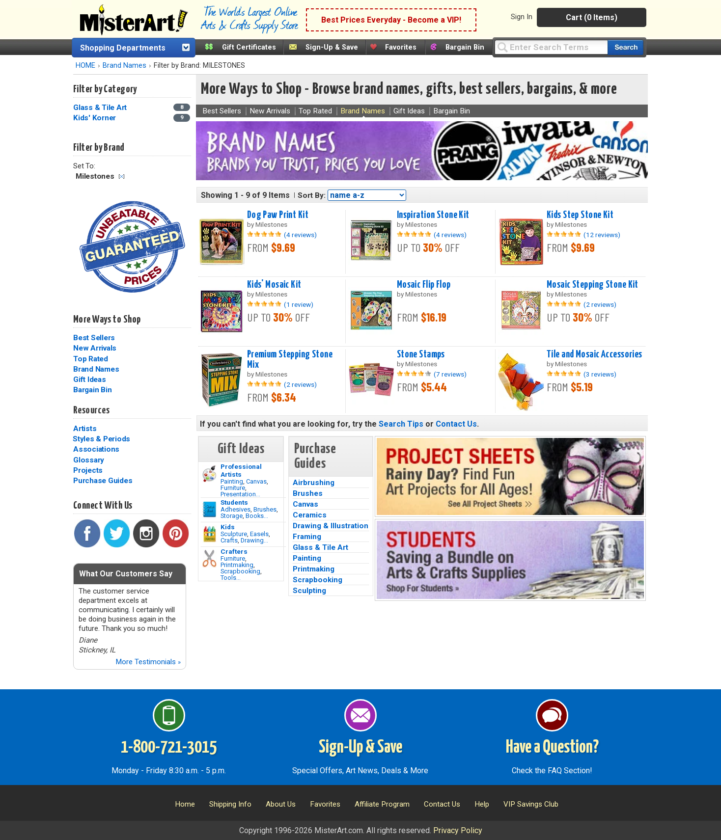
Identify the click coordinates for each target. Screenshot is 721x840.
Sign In (521, 16)
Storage (232, 515)
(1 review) (298, 304)
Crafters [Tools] (234, 551)
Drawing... (254, 540)
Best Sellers (94, 337)
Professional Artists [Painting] (241, 470)
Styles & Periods (101, 438)
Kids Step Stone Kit (580, 215)
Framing (307, 536)
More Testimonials (148, 661)
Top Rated (90, 358)
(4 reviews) (300, 235)
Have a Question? (552, 748)
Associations (96, 449)
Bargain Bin (464, 47)
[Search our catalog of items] (625, 47)
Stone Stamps (421, 354)
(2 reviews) (599, 304)
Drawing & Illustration (330, 525)
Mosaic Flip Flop (424, 285)
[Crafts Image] (209, 534)
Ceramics (310, 515)
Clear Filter (121, 176)
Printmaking (237, 565)
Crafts (229, 540)
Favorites (400, 47)
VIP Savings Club (530, 804)
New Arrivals (94, 348)
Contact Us (456, 424)
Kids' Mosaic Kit (274, 285)
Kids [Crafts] (228, 527)
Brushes (265, 509)
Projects (88, 470)
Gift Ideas (89, 379)
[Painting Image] (209, 474)
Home (185, 804)
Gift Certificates (249, 47)
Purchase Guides (102, 480)
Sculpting (309, 590)
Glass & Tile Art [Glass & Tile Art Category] (101, 107)
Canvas (256, 481)
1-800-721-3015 (169, 748)
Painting (232, 481)
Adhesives (235, 509)
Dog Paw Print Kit (277, 215)
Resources (91, 410)
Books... (257, 515)
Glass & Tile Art (320, 547)
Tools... (231, 577)
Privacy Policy (457, 830)
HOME (85, 65)
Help (481, 804)
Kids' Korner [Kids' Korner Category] (95, 117)
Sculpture (234, 534)
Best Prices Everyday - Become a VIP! (391, 20)
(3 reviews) (599, 374)
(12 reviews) (601, 235)
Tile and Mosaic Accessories (594, 354)
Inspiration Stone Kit (433, 215)
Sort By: (312, 195)
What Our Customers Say (125, 573)
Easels (259, 534)
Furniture (233, 487)
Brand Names (124, 65)
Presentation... (240, 494)
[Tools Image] (209, 559)
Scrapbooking (240, 571)
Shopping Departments (123, 48)
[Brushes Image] (209, 509)
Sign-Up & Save (331, 47)
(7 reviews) (450, 374)
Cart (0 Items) (591, 17)
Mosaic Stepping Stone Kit (592, 285)
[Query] (551, 47)
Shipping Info (230, 804)
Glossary (88, 460)
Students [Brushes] (234, 502)
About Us (281, 804)
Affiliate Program (382, 804)
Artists (84, 428)
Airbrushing (313, 482)
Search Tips (401, 424)
